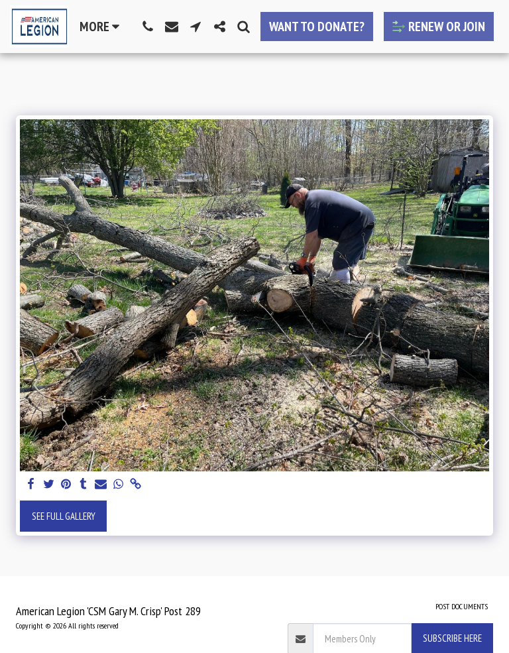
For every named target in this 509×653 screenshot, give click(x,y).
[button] (148, 26)
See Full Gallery (63, 516)
